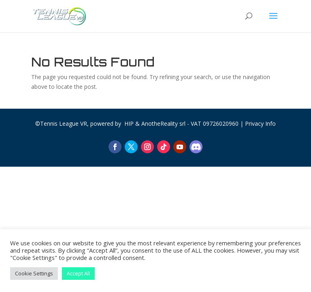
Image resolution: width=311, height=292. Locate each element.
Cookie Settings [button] (34, 273)
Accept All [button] (78, 273)
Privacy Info (260, 123)
